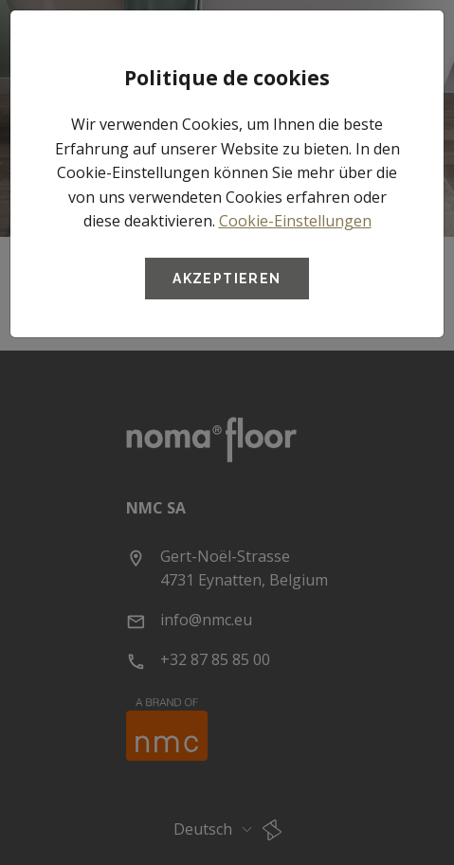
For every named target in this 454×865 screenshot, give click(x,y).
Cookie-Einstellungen (295, 220)
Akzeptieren (227, 278)
